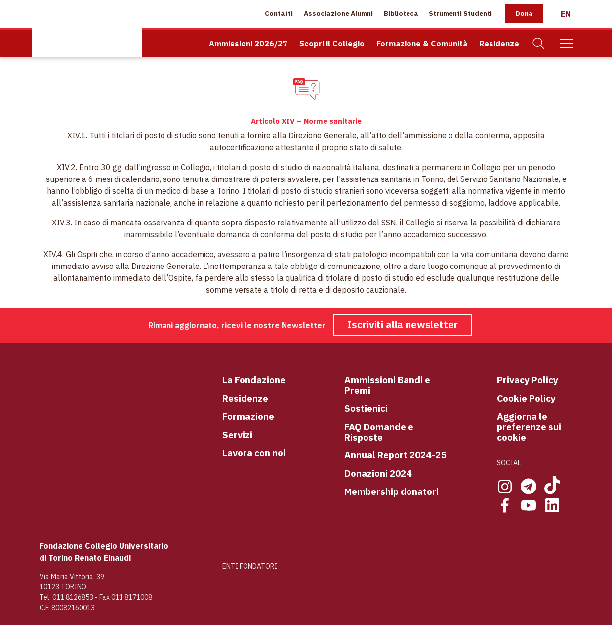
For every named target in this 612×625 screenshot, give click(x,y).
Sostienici (366, 408)
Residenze (499, 43)
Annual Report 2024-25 (395, 455)
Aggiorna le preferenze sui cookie (529, 427)
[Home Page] (87, 28)
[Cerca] (539, 44)
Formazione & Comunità (421, 43)
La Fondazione (254, 380)
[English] (565, 14)
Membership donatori (391, 492)
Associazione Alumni (338, 13)
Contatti (279, 13)
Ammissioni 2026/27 (248, 43)
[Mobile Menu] (566, 43)
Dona (524, 13)
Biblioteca (401, 13)
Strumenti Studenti (460, 13)
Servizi (237, 435)
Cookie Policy (526, 398)
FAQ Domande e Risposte (378, 432)
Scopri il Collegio (332, 43)
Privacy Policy (527, 380)
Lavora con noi (254, 453)
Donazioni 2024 (377, 473)
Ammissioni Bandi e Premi (387, 385)
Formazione (248, 416)
